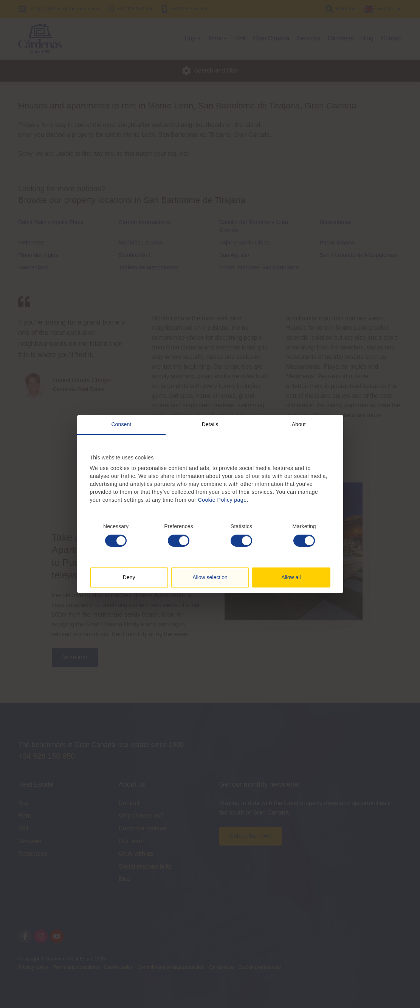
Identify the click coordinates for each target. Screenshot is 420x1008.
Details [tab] (210, 424)
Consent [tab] (121, 424)
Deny (129, 577)
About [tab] (299, 424)
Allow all (291, 577)
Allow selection (210, 577)
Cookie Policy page (222, 500)
